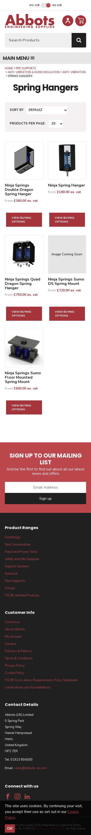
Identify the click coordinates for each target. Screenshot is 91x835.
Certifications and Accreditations (28, 687)
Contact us (12, 622)
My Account (13, 636)
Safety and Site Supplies (22, 559)
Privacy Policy (15, 665)
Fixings (10, 588)
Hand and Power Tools (21, 552)
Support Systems (17, 566)
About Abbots (15, 629)
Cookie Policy (14, 673)
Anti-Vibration (74, 72)
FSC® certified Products (22, 595)
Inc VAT (34, 5)
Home (9, 68)
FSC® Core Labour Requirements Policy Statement (41, 680)
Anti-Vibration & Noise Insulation (34, 72)
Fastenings (12, 537)
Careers (10, 644)
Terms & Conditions (19, 658)
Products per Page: (27, 123)
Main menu (19, 58)
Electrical (11, 573)
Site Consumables (18, 544)
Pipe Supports (26, 68)
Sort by (17, 110)
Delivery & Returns (18, 651)
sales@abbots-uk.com (30, 768)
